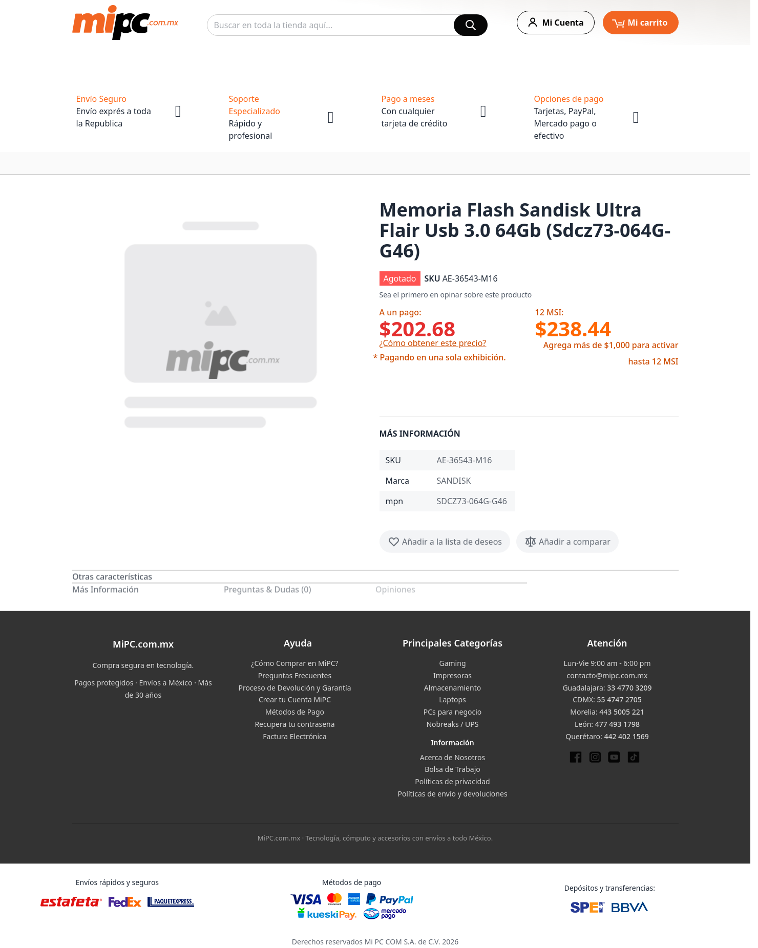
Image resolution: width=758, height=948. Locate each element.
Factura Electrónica (294, 736)
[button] (221, 322)
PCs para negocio (453, 712)
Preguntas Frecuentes (294, 675)
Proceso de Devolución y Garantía (294, 688)
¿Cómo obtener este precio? (433, 343)
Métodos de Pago (294, 712)
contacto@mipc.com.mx (607, 675)
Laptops (452, 699)
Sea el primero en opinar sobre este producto (456, 294)
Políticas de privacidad (452, 781)
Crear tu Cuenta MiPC (295, 699)
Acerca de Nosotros (452, 757)
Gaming (452, 663)
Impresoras (452, 675)
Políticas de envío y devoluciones (452, 794)
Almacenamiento (452, 688)
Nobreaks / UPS (452, 724)
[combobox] (347, 25)
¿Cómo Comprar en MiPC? (294, 663)
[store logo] (125, 22)
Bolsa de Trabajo (452, 769)
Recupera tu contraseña (294, 724)
